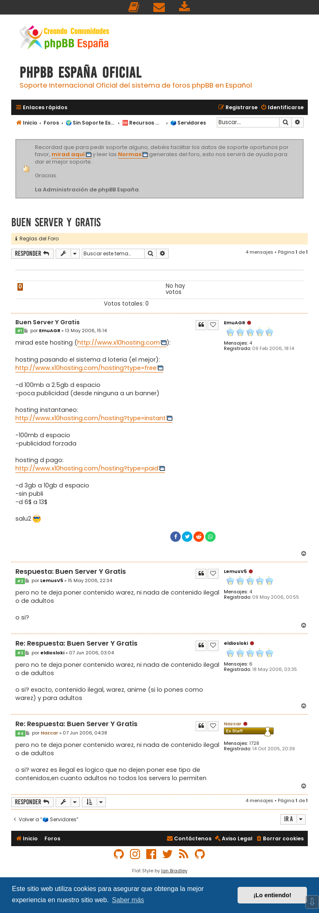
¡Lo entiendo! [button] (272, 895)
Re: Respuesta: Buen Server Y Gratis (76, 643)
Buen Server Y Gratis (56, 222)
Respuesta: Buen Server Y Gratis (70, 572)
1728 (254, 743)
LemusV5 (235, 571)
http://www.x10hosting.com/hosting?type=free (86, 368)
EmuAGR (234, 322)
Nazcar (232, 723)
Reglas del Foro (37, 238)
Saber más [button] (128, 899)
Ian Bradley (174, 870)
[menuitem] (134, 7)
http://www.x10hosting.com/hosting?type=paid (86, 468)
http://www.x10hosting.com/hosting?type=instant (90, 418)
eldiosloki (236, 643)
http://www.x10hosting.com (118, 342)
